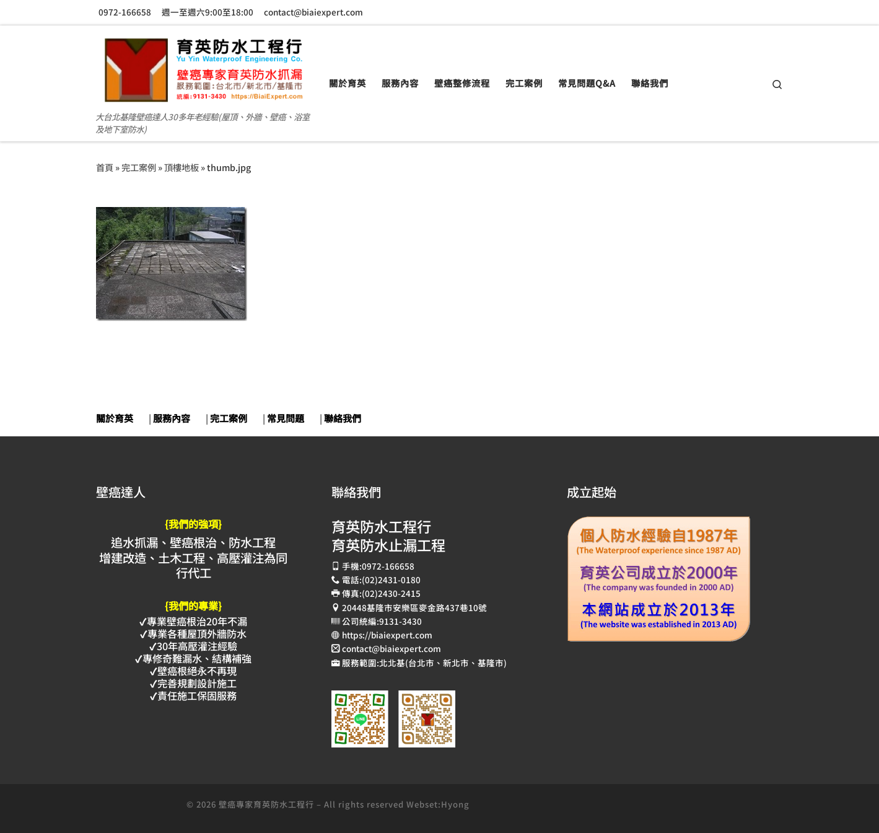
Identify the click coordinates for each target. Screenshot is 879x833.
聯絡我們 (342, 418)
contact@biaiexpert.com (391, 648)
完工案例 (138, 167)
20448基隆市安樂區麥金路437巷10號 (414, 607)
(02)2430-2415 (391, 593)
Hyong (455, 804)
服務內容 (171, 418)
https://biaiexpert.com (387, 634)
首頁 (104, 167)
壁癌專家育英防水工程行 (266, 804)
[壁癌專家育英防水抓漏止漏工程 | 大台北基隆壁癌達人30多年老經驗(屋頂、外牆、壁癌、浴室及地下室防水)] (203, 65)
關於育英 (114, 418)
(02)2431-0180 (391, 579)
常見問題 (285, 418)
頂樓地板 (181, 167)
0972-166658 (388, 566)
